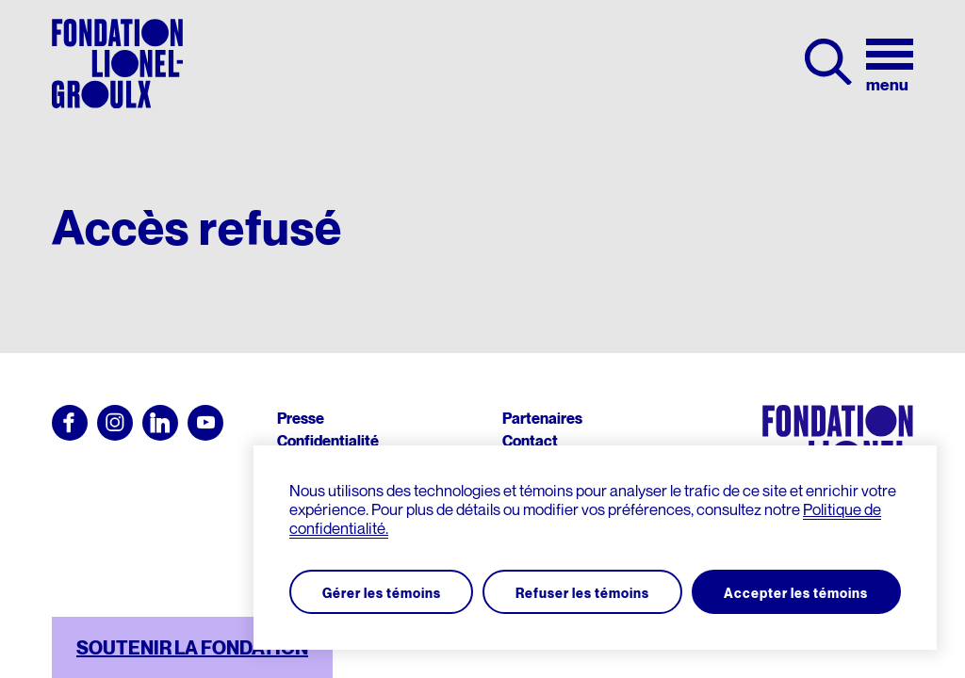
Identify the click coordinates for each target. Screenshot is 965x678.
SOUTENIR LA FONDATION (192, 648)
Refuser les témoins (582, 591)
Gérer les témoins (382, 591)
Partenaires (542, 418)
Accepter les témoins (795, 591)
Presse (300, 418)
